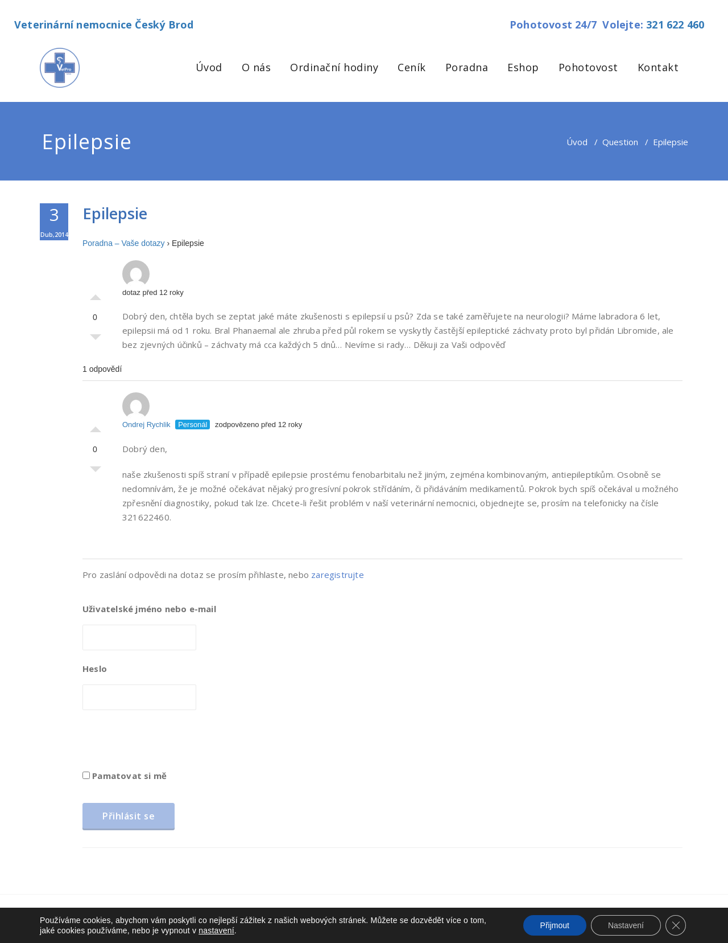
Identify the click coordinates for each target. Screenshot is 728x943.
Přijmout (554, 925)
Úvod (209, 67)
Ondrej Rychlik (146, 410)
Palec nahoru (95, 294)
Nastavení (626, 925)
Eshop (523, 67)
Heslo (94, 668)
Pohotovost (588, 67)
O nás (256, 67)
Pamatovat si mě (124, 775)
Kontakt (658, 67)
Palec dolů (95, 340)
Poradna (467, 67)
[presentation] (168, 743)
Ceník (412, 67)
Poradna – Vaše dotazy (123, 243)
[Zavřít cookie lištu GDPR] (675, 925)
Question (620, 141)
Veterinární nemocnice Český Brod (103, 24)
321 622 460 (675, 24)
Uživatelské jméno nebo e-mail (149, 608)
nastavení (216, 930)
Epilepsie (114, 213)
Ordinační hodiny (334, 67)
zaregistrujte (337, 574)
